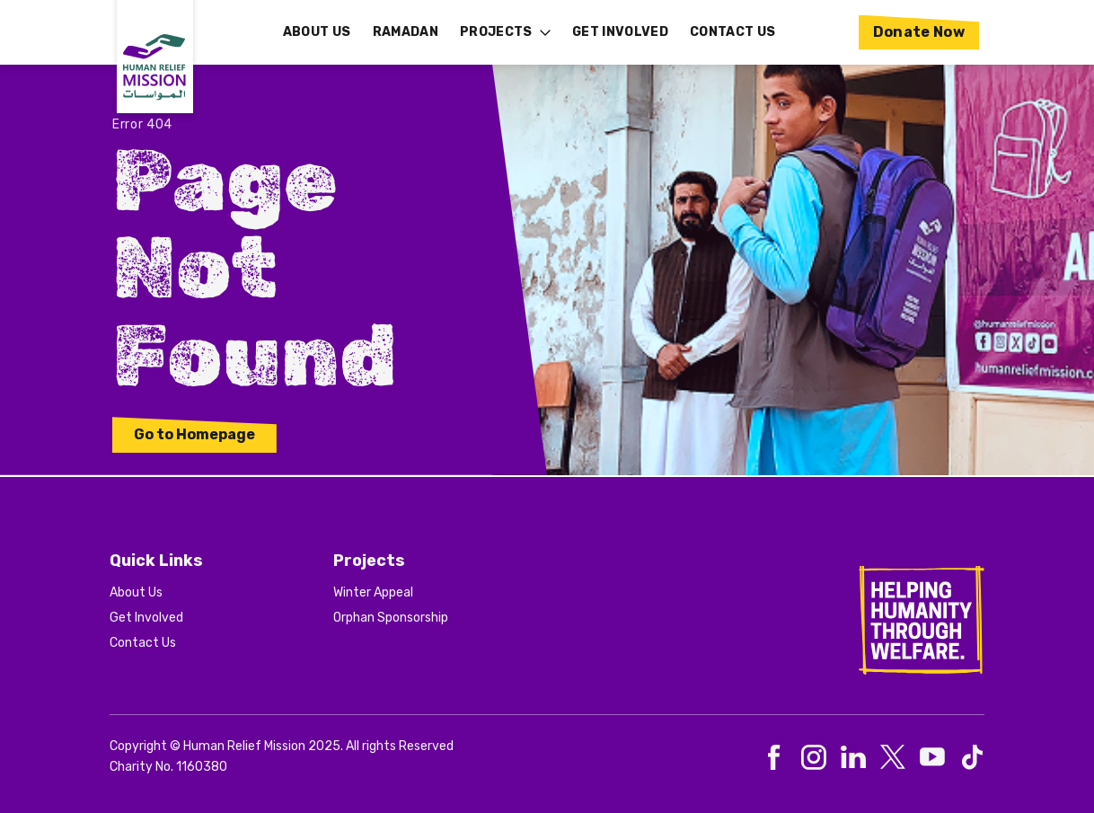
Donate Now (919, 31)
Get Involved (146, 617)
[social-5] (971, 757)
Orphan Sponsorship (390, 617)
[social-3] (892, 757)
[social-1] (813, 757)
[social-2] (853, 757)
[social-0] (774, 757)
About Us (136, 592)
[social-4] (932, 757)
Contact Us (143, 642)
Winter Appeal (373, 592)
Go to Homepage (194, 434)
